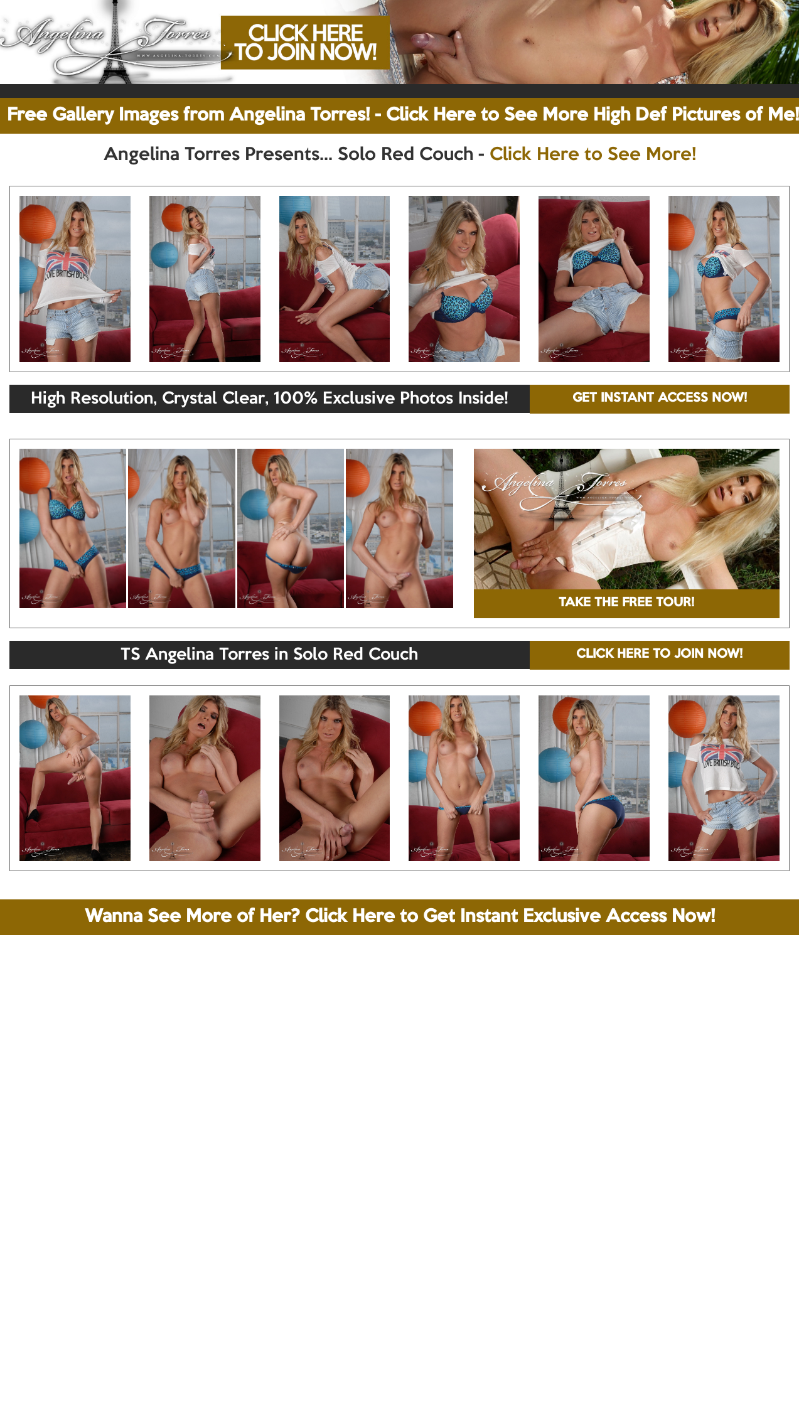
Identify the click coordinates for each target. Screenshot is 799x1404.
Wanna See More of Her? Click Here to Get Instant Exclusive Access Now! (400, 917)
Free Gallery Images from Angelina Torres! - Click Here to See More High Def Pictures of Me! (403, 115)
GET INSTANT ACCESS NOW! (659, 398)
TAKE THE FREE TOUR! (626, 603)
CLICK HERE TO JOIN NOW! (659, 654)
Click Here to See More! (593, 155)
